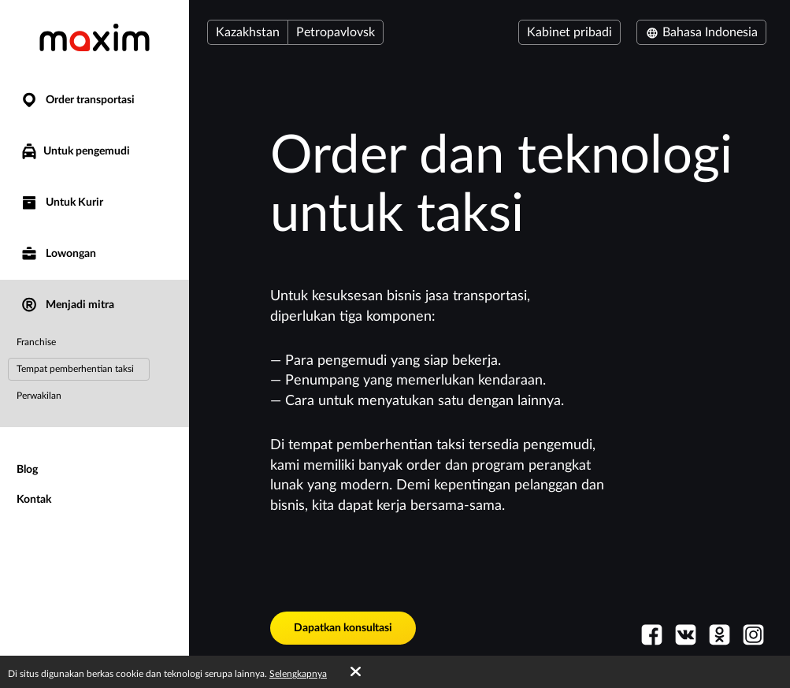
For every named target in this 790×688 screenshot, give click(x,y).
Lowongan (58, 254)
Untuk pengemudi (75, 151)
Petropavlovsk (335, 32)
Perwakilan (39, 395)
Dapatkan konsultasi (343, 628)
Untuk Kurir (61, 203)
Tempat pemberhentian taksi (75, 369)
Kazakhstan (248, 32)
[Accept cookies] (355, 672)
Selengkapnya (298, 674)
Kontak (34, 499)
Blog (27, 469)
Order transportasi (77, 100)
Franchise (36, 342)
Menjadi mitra (67, 305)
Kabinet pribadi (569, 32)
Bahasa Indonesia (701, 32)
